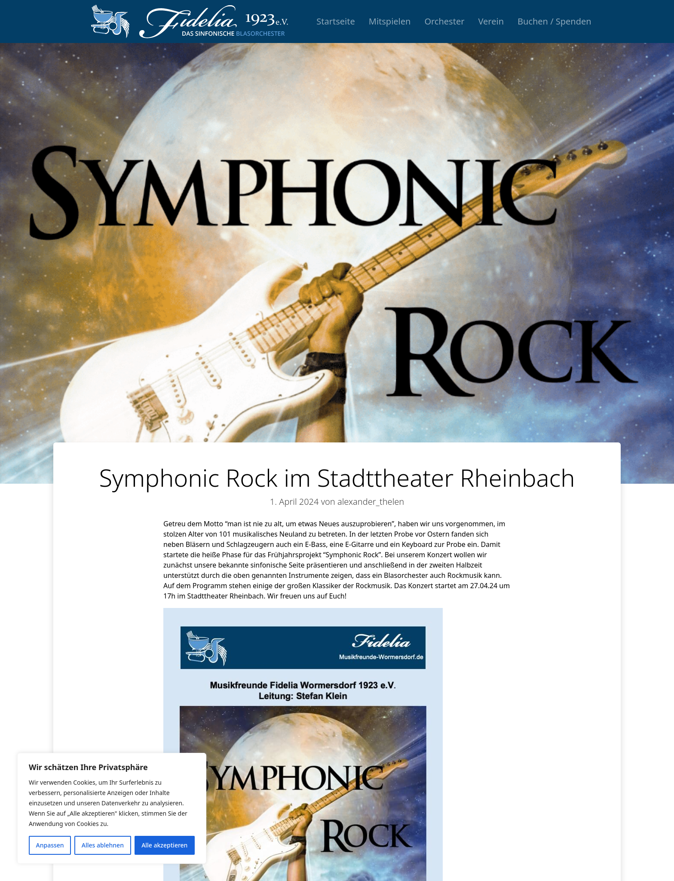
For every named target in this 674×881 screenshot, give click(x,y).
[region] (111, 808)
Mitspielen (390, 21)
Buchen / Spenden (554, 21)
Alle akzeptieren (164, 845)
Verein (491, 21)
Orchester (444, 21)
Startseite (335, 21)
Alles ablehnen (103, 845)
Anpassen (50, 845)
